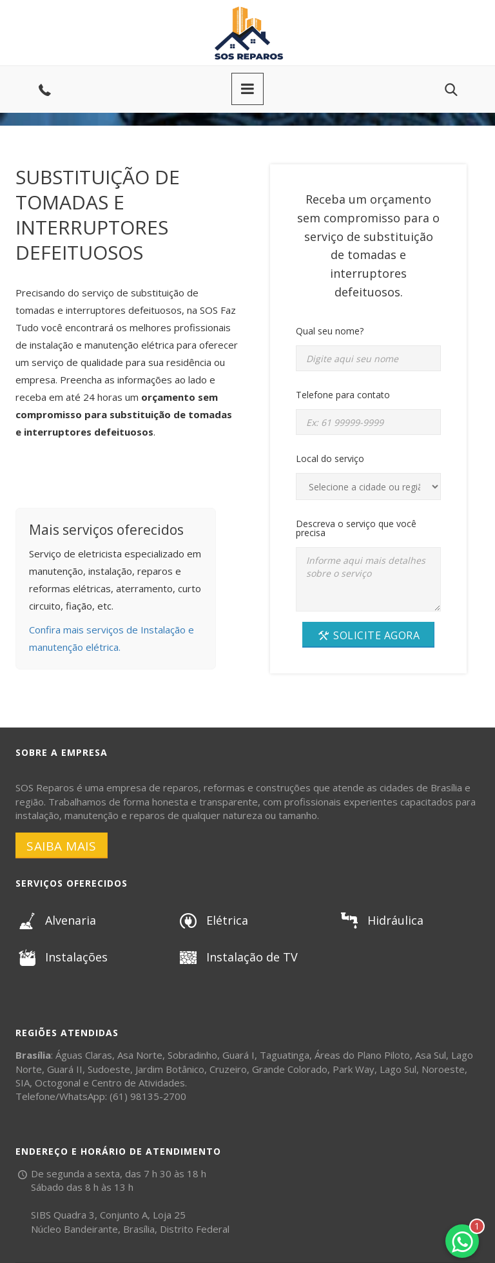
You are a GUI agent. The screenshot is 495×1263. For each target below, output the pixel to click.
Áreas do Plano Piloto (362, 1054)
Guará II (64, 1069)
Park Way (353, 1069)
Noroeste (443, 1069)
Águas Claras (83, 1054)
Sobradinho (192, 1054)
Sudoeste (109, 1069)
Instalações (61, 957)
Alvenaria (55, 920)
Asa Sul (430, 1054)
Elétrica (212, 920)
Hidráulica (380, 920)
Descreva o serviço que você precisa (356, 528)
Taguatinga (284, 1054)
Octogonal (58, 1082)
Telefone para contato (343, 395)
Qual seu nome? (330, 331)
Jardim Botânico (169, 1069)
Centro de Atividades (138, 1082)
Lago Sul (398, 1069)
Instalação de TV (237, 957)
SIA (22, 1082)
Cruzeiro (228, 1069)
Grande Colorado (289, 1069)
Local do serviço (330, 458)
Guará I (238, 1054)
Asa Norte (139, 1054)
